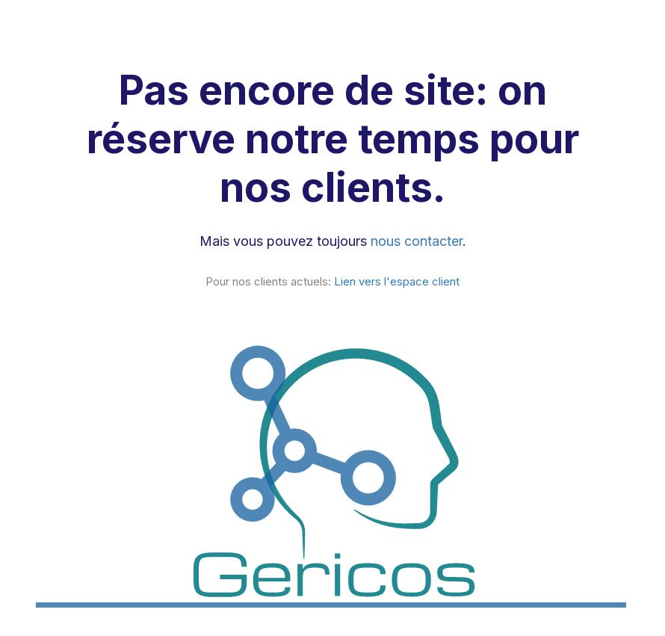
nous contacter (417, 241)
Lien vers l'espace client (397, 281)
